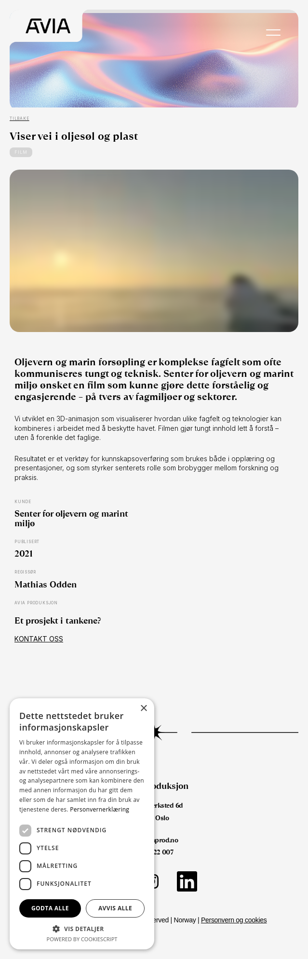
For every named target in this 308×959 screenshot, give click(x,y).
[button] (82, 928)
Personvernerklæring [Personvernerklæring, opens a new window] (99, 809)
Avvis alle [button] (115, 908)
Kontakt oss (38, 639)
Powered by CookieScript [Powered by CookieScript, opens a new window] (82, 939)
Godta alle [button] (50, 908)
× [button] (143, 708)
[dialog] (82, 823)
